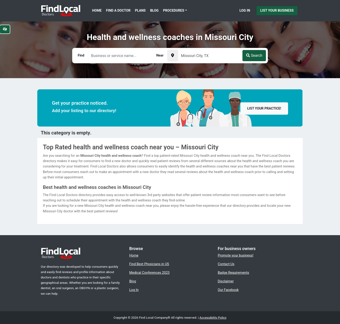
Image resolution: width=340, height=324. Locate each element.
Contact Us (226, 264)
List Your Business (277, 10)
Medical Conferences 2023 (149, 273)
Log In (244, 10)
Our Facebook (228, 290)
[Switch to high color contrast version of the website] (5, 29)
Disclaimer (226, 281)
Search (254, 55)
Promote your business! (235, 255)
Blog (154, 11)
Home (97, 11)
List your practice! (264, 108)
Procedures (173, 11)
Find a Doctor (118, 11)
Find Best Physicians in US (149, 264)
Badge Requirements (233, 273)
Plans (140, 11)
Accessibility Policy (213, 317)
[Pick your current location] (172, 55)
